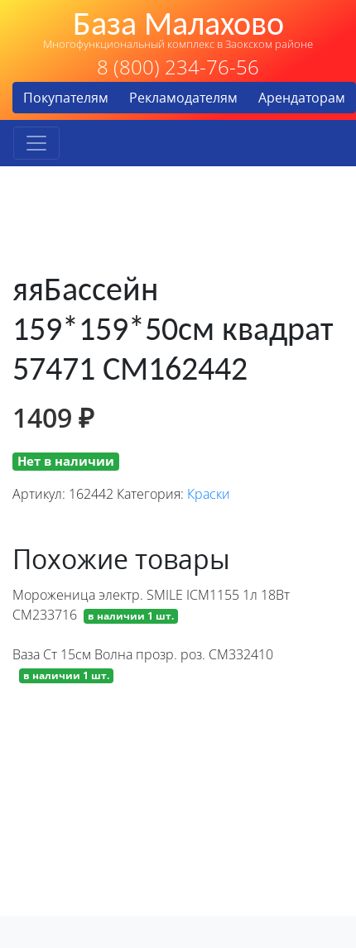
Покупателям (65, 98)
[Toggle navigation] (36, 143)
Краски (208, 494)
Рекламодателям (183, 98)
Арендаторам (301, 98)
